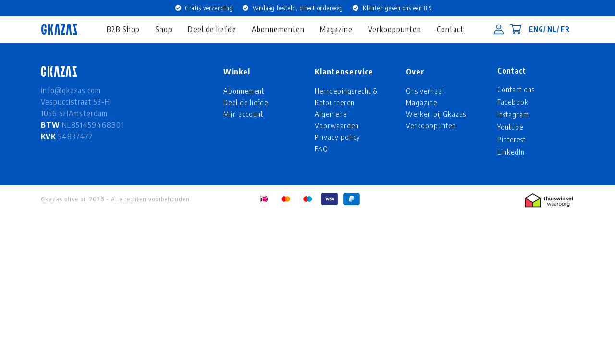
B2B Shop (123, 29)
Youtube (510, 127)
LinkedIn (511, 152)
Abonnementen (278, 29)
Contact (450, 29)
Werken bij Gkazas (436, 114)
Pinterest (511, 139)
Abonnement (243, 90)
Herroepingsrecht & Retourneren (346, 96)
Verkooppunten (394, 29)
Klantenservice (344, 71)
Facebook (513, 102)
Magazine (336, 29)
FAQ (321, 148)
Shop (163, 29)
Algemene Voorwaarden (337, 120)
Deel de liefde (212, 29)
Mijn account (243, 114)
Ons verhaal (425, 90)
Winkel (236, 71)
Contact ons (516, 89)
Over (415, 71)
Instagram (513, 114)
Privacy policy (337, 137)
